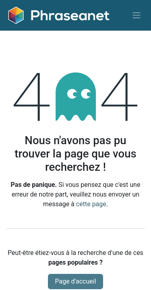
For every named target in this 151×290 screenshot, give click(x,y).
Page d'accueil (75, 281)
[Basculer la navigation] (136, 15)
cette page (91, 204)
